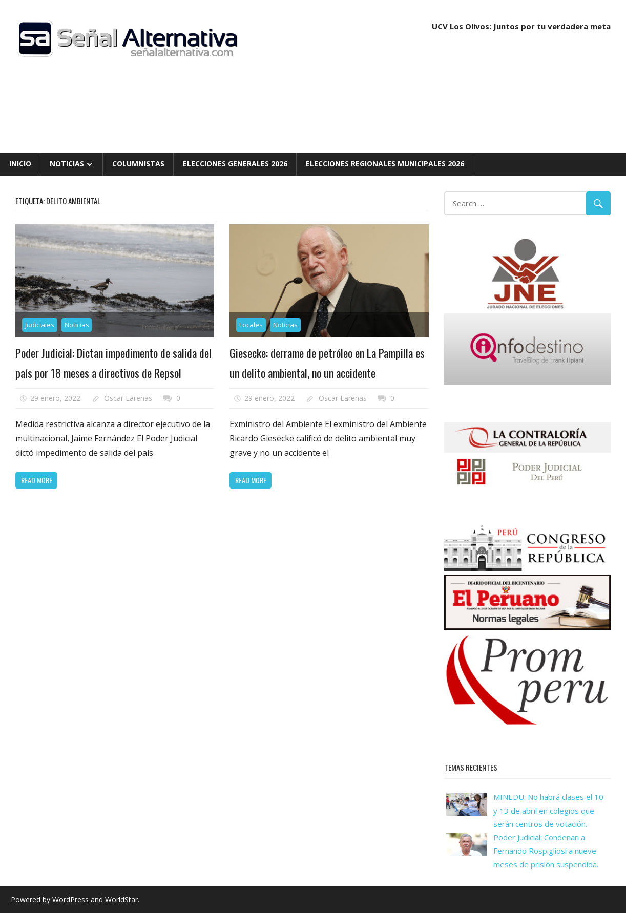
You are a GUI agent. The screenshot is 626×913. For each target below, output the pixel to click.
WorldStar (121, 899)
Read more (36, 480)
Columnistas (138, 163)
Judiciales (39, 324)
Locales (251, 324)
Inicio (20, 163)
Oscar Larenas (128, 398)
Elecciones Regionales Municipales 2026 (385, 163)
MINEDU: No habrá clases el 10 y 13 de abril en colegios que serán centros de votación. (548, 810)
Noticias (67, 163)
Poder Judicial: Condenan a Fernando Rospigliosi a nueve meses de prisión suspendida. (545, 850)
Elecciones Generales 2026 (235, 163)
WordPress (70, 899)
